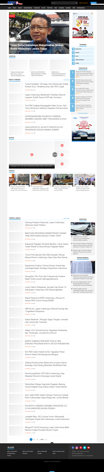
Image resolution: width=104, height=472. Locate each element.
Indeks (14, 8)
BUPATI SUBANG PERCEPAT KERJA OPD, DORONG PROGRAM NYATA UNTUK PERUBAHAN (44, 344)
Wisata (9, 455)
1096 (41, 439)
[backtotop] (52, 443)
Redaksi (74, 451)
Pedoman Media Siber (77, 453)
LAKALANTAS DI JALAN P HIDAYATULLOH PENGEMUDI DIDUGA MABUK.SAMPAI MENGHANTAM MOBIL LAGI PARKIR (44, 130)
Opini (75, 8)
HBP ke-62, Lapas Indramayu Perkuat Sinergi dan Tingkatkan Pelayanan (45, 310)
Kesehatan (37, 8)
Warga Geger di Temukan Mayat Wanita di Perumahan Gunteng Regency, (82, 252)
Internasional (82, 8)
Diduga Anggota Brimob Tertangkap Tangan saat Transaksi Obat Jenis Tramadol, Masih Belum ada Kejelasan (83, 290)
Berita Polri (78, 49)
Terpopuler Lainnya (83, 112)
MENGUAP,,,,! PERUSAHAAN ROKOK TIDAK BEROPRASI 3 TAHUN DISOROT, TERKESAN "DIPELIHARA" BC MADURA (59, 74)
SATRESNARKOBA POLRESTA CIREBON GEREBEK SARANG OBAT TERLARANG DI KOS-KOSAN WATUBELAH (46, 119)
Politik (44, 8)
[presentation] (64, 16)
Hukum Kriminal (28, 8)
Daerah (20, 8)
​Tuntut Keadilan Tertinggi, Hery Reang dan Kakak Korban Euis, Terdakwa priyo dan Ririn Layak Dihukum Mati (45, 87)
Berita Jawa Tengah (27, 451)
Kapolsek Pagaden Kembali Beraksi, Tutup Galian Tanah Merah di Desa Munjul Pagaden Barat (45, 247)
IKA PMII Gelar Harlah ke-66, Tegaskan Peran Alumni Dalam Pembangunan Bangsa (85, 81)
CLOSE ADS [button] (6, 4)
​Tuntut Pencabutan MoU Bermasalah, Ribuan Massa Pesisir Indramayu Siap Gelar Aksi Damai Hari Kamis (47, 258)
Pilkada (39, 453)
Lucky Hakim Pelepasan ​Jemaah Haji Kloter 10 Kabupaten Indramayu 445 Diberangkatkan (46, 288)
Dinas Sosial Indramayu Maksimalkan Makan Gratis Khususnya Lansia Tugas (36, 46)
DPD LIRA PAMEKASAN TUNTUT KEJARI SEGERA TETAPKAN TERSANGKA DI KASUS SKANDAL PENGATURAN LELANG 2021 (82, 283)
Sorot (76, 56)
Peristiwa (50, 8)
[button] (39, 51)
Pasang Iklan (89, 455)
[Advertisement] (52, 204)
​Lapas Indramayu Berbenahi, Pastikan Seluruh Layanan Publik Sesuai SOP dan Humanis (46, 96)
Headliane (13, 51)
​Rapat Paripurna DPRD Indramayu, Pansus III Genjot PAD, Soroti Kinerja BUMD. (19, 188)
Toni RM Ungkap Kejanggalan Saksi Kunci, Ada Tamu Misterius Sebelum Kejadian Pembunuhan (47, 107)
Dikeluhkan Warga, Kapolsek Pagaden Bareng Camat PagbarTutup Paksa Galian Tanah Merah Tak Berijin (46, 387)
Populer (93, 2)
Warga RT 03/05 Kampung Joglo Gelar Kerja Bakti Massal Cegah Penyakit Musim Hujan (84, 73)
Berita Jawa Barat (12, 451)
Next (46, 439)
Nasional (69, 8)
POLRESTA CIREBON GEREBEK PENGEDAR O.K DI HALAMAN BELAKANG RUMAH (47, 407)
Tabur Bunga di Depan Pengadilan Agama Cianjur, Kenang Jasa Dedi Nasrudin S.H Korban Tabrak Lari (83, 245)
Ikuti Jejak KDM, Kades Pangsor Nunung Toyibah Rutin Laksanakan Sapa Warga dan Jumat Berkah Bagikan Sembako (83, 89)
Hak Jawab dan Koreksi (83, 451)
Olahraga (62, 8)
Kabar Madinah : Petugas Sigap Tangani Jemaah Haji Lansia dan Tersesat (47, 321)
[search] (64, 3)
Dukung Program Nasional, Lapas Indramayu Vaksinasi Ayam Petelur (84, 106)
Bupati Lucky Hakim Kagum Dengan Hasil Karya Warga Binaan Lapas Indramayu (83, 188)
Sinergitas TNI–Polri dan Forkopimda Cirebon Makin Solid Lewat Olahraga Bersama (37, 166)
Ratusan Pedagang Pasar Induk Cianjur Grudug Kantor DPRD (62, 188)
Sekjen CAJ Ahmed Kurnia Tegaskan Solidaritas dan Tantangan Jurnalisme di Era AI (46, 331)
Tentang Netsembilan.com (78, 455)
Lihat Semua (66, 79)
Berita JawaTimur (42, 451)
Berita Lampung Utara (58, 451)
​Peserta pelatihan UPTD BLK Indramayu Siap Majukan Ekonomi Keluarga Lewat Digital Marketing (84, 97)
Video (56, 8)
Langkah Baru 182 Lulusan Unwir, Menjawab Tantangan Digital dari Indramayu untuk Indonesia (45, 419)
